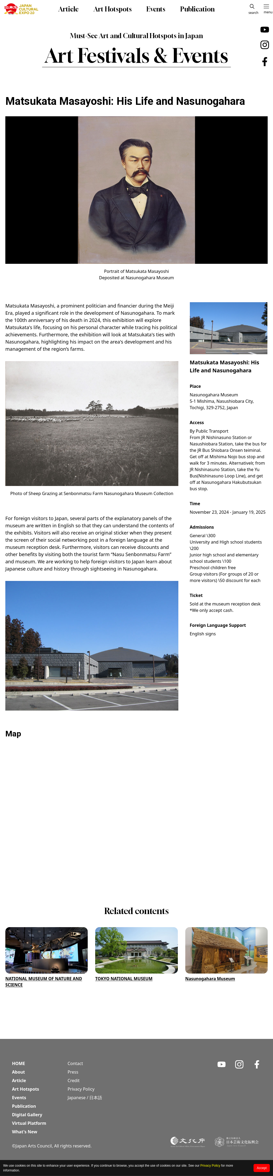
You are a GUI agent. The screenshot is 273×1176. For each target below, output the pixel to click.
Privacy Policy (210, 1165)
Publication (197, 9)
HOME (18, 1064)
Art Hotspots (113, 9)
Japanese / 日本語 (84, 1098)
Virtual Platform (29, 1123)
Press (72, 1072)
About (18, 1072)
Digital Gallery (27, 1115)
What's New (24, 1132)
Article (68, 9)
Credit (73, 1081)
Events (155, 9)
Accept (262, 1168)
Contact (75, 1064)
